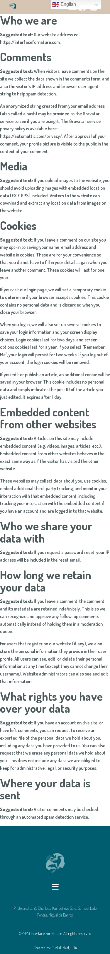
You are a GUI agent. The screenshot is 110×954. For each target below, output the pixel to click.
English (64, 4)
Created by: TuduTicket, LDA (55, 947)
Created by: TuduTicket (55, 940)
